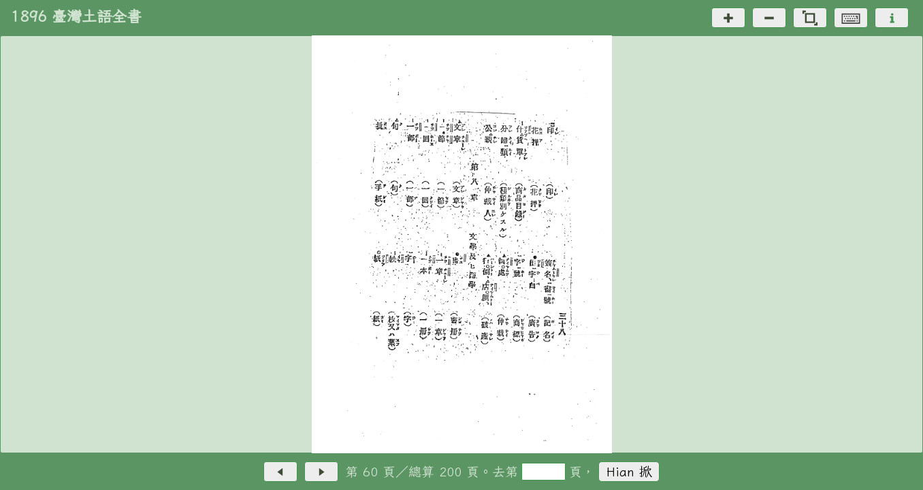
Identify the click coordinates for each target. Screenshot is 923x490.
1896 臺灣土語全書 (76, 16)
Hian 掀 (629, 471)
